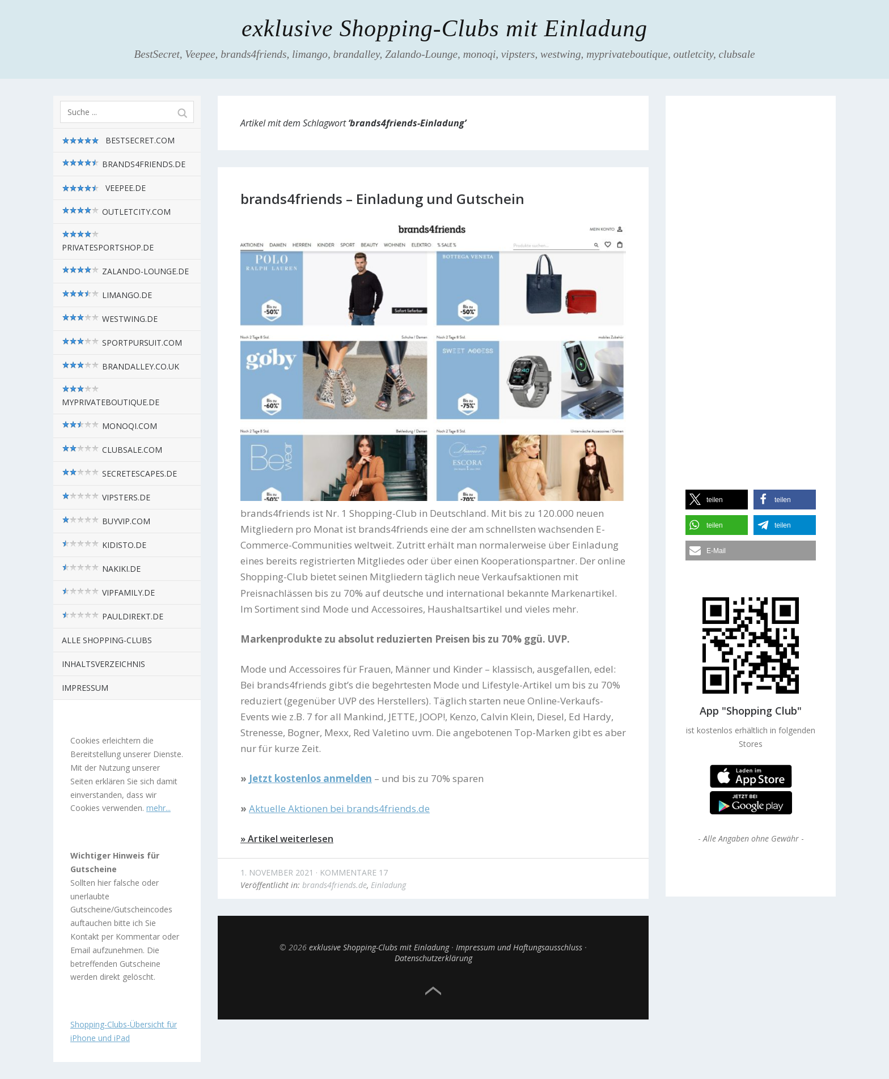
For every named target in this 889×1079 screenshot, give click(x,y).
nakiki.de (101, 568)
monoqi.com (109, 425)
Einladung (388, 885)
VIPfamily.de (108, 592)
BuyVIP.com (106, 521)
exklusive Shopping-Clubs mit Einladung (444, 28)
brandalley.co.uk (120, 366)
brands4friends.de (123, 164)
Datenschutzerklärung (433, 958)
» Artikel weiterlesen (286, 838)
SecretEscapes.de (119, 473)
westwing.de (110, 318)
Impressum (85, 687)
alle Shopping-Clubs (107, 640)
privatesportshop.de (108, 241)
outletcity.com (116, 211)
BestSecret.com (118, 140)
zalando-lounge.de (125, 271)
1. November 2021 (277, 872)
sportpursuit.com (122, 342)
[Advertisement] (751, 283)
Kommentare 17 (354, 872)
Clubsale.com (112, 449)
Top (433, 991)
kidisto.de (104, 545)
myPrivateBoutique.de (110, 396)
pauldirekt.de (112, 616)
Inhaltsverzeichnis (103, 664)
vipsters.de (106, 497)
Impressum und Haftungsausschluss (519, 947)
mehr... (158, 807)
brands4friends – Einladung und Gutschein (382, 198)
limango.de (107, 295)
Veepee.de (104, 188)
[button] (716, 499)
